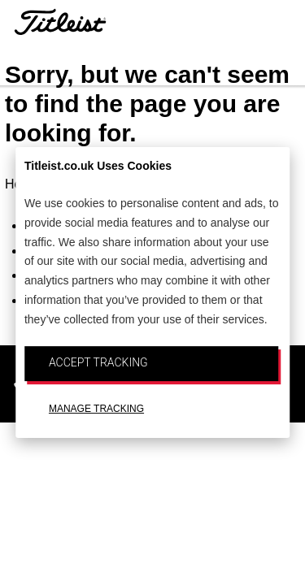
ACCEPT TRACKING (98, 362)
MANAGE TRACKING (96, 408)
